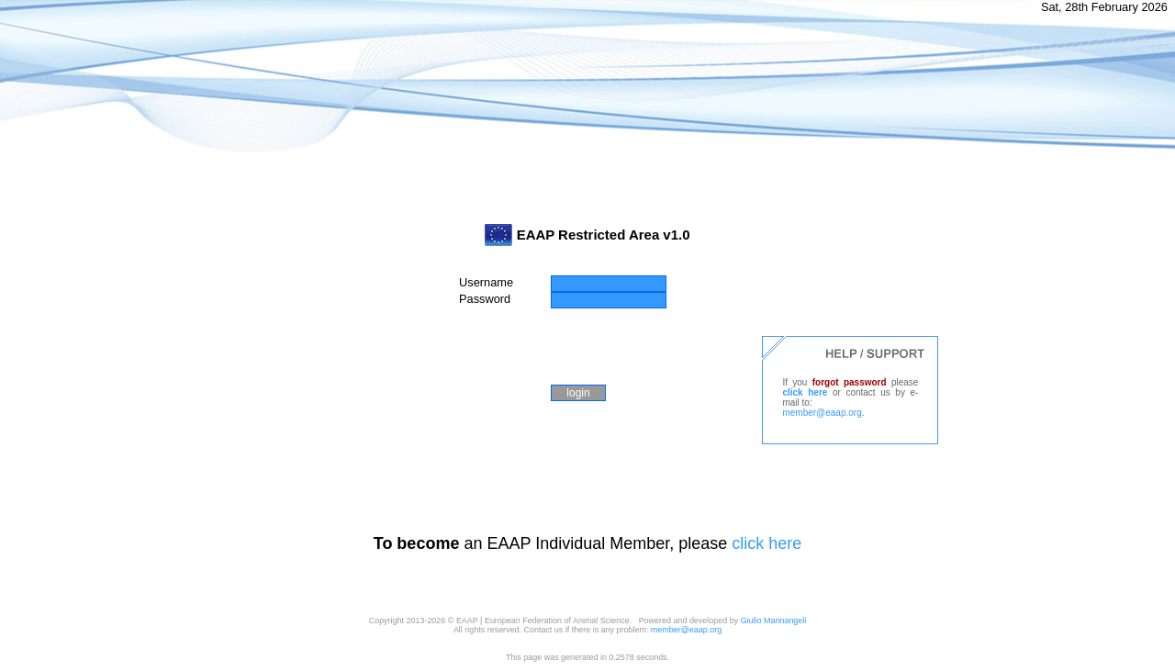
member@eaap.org (821, 413)
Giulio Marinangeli (774, 620)
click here (804, 392)
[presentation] (598, 344)
